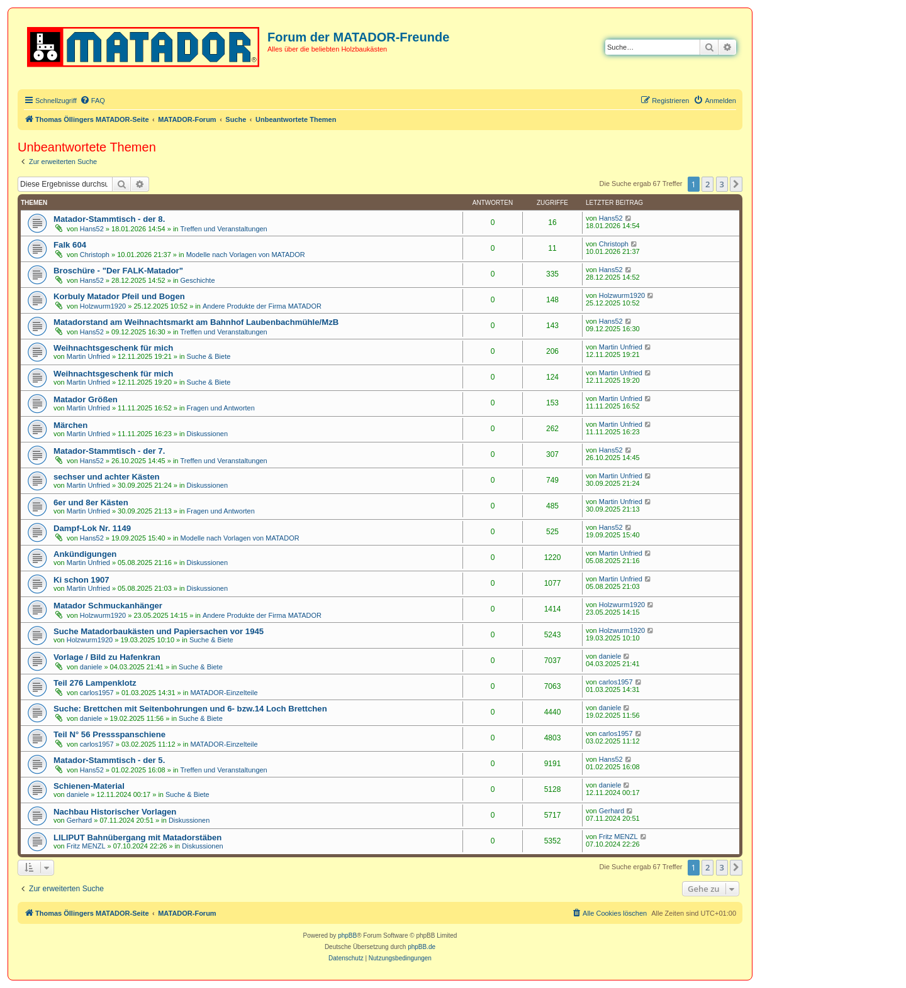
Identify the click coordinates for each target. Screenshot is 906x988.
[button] (736, 184)
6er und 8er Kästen (90, 502)
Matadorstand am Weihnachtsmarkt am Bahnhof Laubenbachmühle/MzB (195, 322)
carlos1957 (97, 692)
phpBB (347, 935)
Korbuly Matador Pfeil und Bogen (119, 296)
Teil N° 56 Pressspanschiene (109, 734)
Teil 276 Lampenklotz (95, 683)
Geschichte (198, 280)
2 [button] (707, 184)
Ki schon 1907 (81, 580)
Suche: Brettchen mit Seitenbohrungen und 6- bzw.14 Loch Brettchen (190, 708)
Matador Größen (85, 399)
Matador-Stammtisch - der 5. (109, 760)
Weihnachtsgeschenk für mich (113, 348)
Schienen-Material (89, 786)
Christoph (94, 254)
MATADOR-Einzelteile (223, 692)
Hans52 (92, 229)
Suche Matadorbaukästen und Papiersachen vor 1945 (158, 631)
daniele (91, 667)
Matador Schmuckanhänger (107, 605)
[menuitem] (92, 100)
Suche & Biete (209, 356)
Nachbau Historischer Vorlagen (114, 811)
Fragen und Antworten (221, 408)
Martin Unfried (88, 356)
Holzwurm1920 (103, 306)
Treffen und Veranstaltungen (224, 229)
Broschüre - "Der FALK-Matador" (118, 270)
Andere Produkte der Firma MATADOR (262, 306)
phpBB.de (421, 946)
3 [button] (722, 184)
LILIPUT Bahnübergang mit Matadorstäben (137, 837)
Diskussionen (207, 433)
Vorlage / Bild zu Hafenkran (106, 657)
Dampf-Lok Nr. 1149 (92, 528)
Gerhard (79, 820)
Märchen (70, 425)
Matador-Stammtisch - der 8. (109, 219)
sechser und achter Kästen (106, 476)
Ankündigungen (84, 554)
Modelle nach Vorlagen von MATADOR (245, 254)
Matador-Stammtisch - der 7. (109, 451)
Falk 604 (69, 245)
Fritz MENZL (86, 846)
